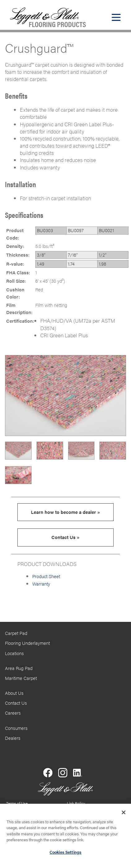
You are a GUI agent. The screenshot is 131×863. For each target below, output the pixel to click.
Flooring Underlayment (27, 643)
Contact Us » (65, 537)
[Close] (123, 815)
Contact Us (16, 702)
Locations (14, 653)
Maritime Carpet (21, 678)
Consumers (16, 728)
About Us (14, 693)
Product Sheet (46, 576)
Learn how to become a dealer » (65, 512)
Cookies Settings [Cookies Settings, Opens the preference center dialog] (65, 855)
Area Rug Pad (19, 668)
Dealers (12, 738)
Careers (13, 712)
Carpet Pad (16, 633)
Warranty (41, 583)
